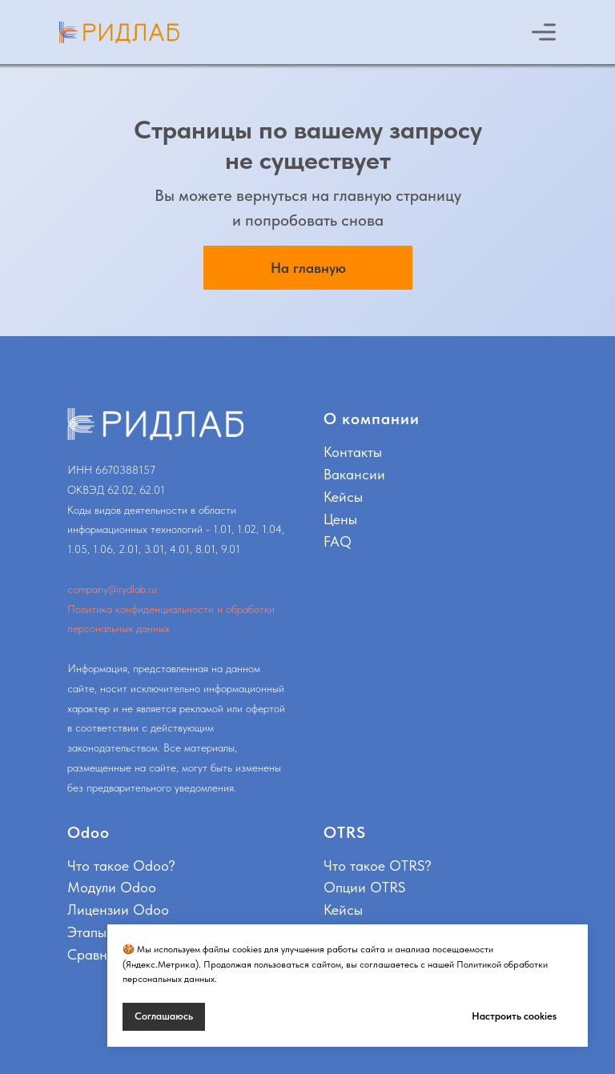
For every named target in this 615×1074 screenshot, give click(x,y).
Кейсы (343, 496)
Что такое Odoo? (121, 865)
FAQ (338, 541)
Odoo (88, 832)
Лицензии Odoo (118, 909)
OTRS (345, 832)
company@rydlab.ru (112, 589)
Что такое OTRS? (378, 865)
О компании (372, 418)
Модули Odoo (111, 887)
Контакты (353, 451)
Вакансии (354, 474)
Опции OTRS (364, 887)
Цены (340, 519)
